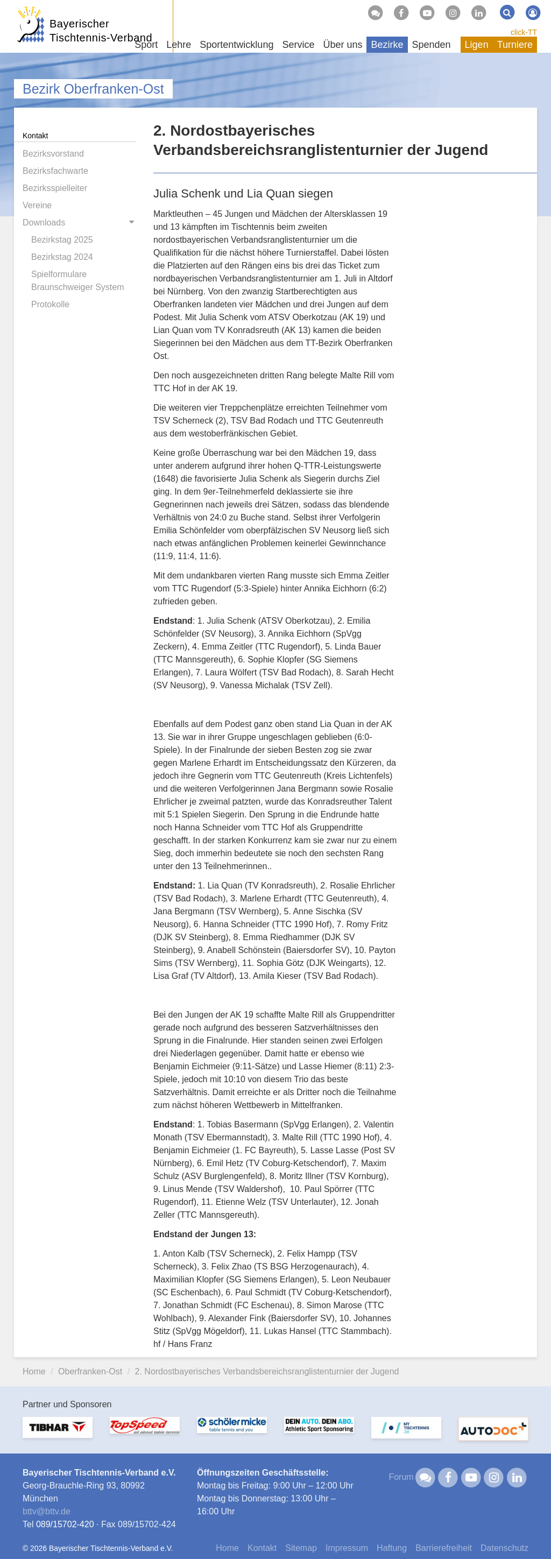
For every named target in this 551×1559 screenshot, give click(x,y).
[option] (57, 1434)
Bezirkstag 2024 (62, 257)
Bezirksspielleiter (55, 188)
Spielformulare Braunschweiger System (77, 281)
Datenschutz (504, 1548)
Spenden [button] (431, 44)
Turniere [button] (515, 44)
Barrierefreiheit (443, 1548)
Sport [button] (146, 44)
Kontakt (262, 1548)
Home (34, 1371)
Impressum (347, 1548)
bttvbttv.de (46, 1511)
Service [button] (298, 44)
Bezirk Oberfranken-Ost (93, 88)
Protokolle (50, 304)
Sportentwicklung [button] (236, 44)
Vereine (37, 205)
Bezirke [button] (387, 44)
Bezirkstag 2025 (62, 239)
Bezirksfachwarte (55, 170)
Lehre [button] (178, 44)
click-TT (524, 32)
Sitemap (301, 1548)
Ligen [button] (477, 44)
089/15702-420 (65, 1524)
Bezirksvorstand (53, 153)
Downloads (44, 222)
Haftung (392, 1548)
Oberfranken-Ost (90, 1371)
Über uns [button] (342, 44)
